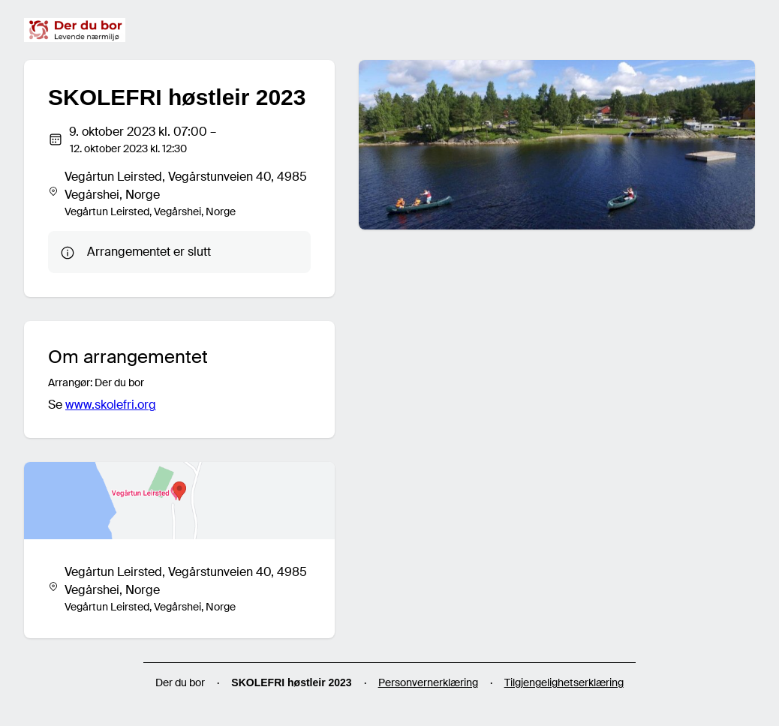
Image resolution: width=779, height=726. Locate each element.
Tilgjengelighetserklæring (564, 682)
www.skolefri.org (110, 404)
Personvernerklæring (428, 682)
